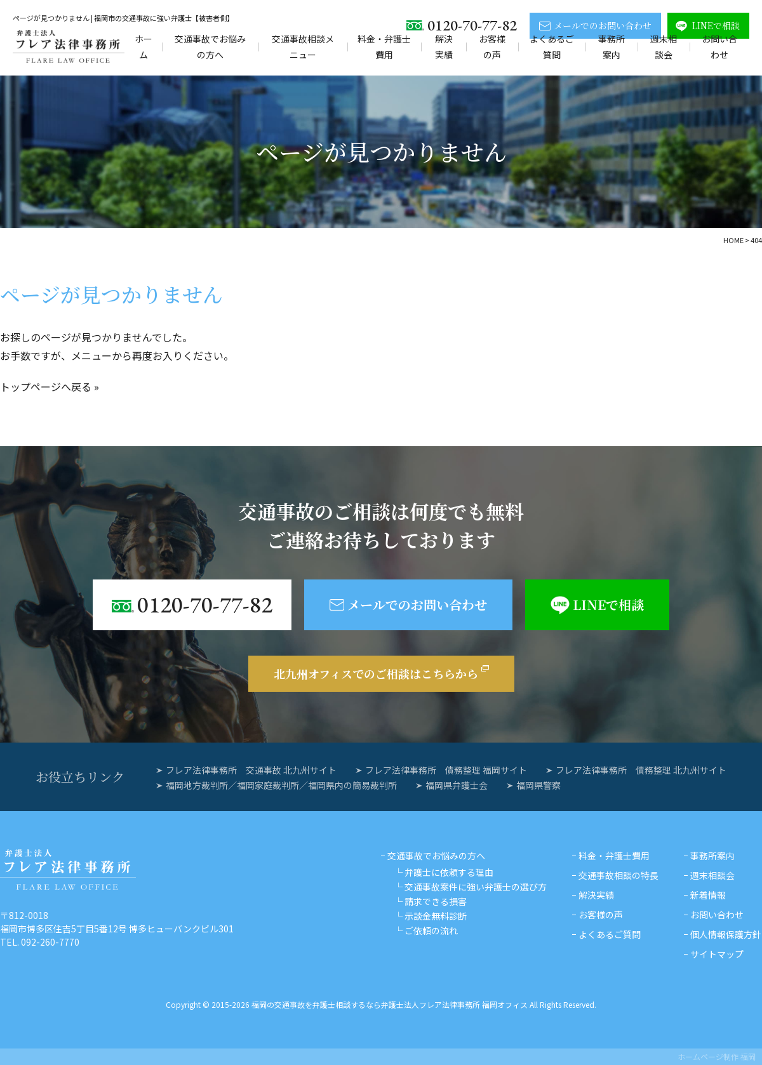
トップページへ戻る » (49, 386)
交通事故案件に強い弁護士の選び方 (475, 886)
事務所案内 (611, 46)
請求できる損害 (435, 901)
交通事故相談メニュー (303, 46)
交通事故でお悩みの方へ (210, 46)
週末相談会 (663, 46)
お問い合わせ (719, 46)
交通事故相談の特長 (618, 875)
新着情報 (708, 895)
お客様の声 (492, 46)
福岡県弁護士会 (456, 785)
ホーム (143, 46)
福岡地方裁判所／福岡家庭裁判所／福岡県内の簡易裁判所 (281, 785)
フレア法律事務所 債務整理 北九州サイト (641, 770)
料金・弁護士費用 (384, 46)
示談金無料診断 (435, 916)
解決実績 (444, 46)
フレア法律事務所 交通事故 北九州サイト (251, 770)
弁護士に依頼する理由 (448, 872)
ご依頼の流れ (431, 930)
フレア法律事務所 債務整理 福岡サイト (446, 770)
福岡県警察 (538, 785)
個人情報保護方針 (725, 934)
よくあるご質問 (552, 46)
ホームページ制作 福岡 (717, 1056)
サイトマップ (717, 954)
